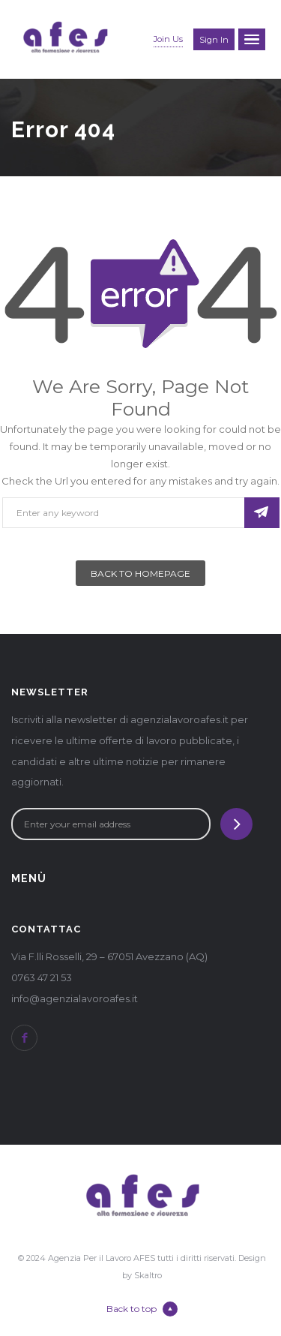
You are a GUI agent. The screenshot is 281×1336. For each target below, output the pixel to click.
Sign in (214, 40)
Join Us (168, 39)
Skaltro (148, 1275)
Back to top (142, 1308)
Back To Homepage (140, 573)
